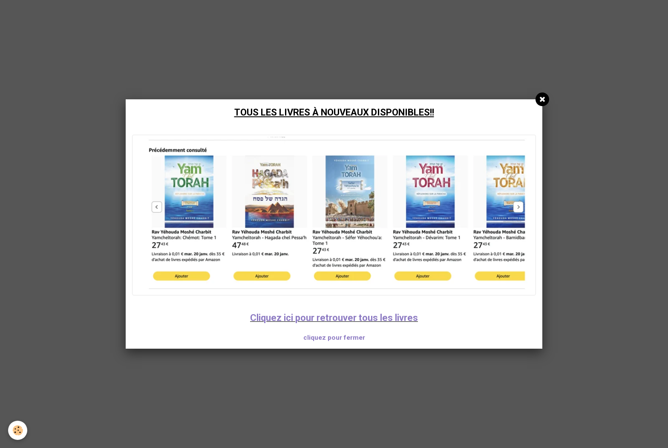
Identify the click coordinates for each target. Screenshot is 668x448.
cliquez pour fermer (334, 337)
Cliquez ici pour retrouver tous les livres (334, 317)
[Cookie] (18, 430)
